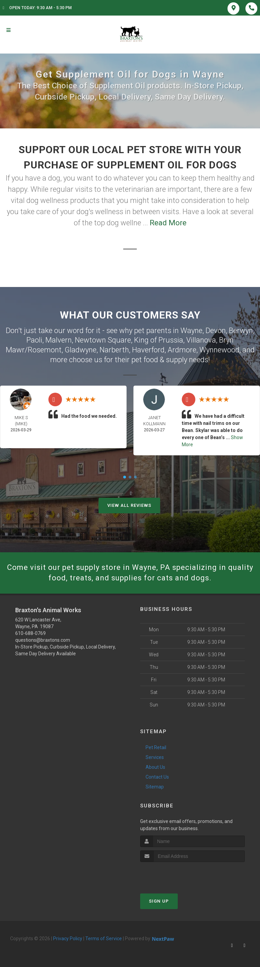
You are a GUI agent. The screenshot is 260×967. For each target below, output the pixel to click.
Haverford (148, 350)
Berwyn (241, 330)
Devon (215, 330)
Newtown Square (103, 340)
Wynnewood (219, 350)
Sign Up (159, 901)
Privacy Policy (67, 938)
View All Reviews (129, 505)
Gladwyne (80, 350)
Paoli (34, 340)
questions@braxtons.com (42, 640)
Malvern (58, 340)
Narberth (114, 350)
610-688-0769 (30, 633)
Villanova (201, 340)
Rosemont (45, 350)
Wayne (191, 330)
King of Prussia (158, 340)
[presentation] (176, 874)
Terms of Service (103, 938)
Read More (168, 223)
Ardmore (182, 350)
